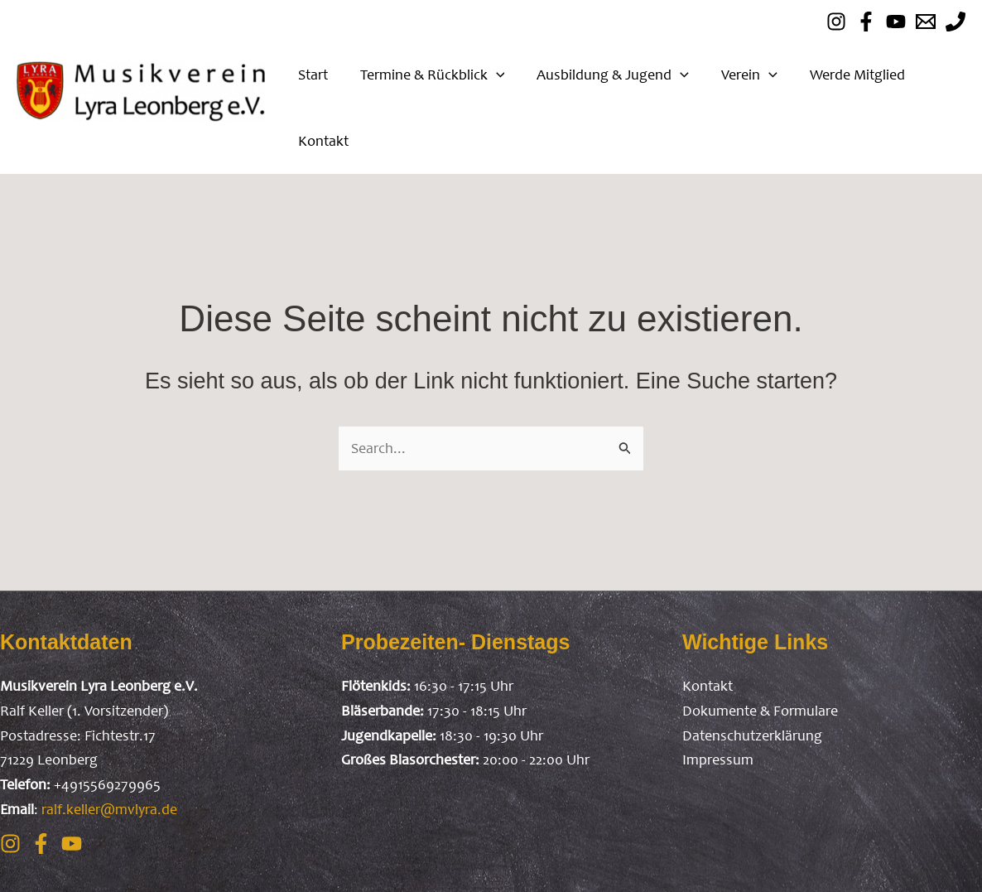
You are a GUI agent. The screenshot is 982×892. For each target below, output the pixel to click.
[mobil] (955, 21)
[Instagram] (10, 843)
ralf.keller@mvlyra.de (109, 809)
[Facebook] (866, 21)
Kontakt (707, 686)
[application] (492, 74)
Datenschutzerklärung (752, 735)
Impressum (717, 759)
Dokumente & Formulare (760, 711)
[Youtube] (896, 21)
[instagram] (836, 21)
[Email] (926, 21)
